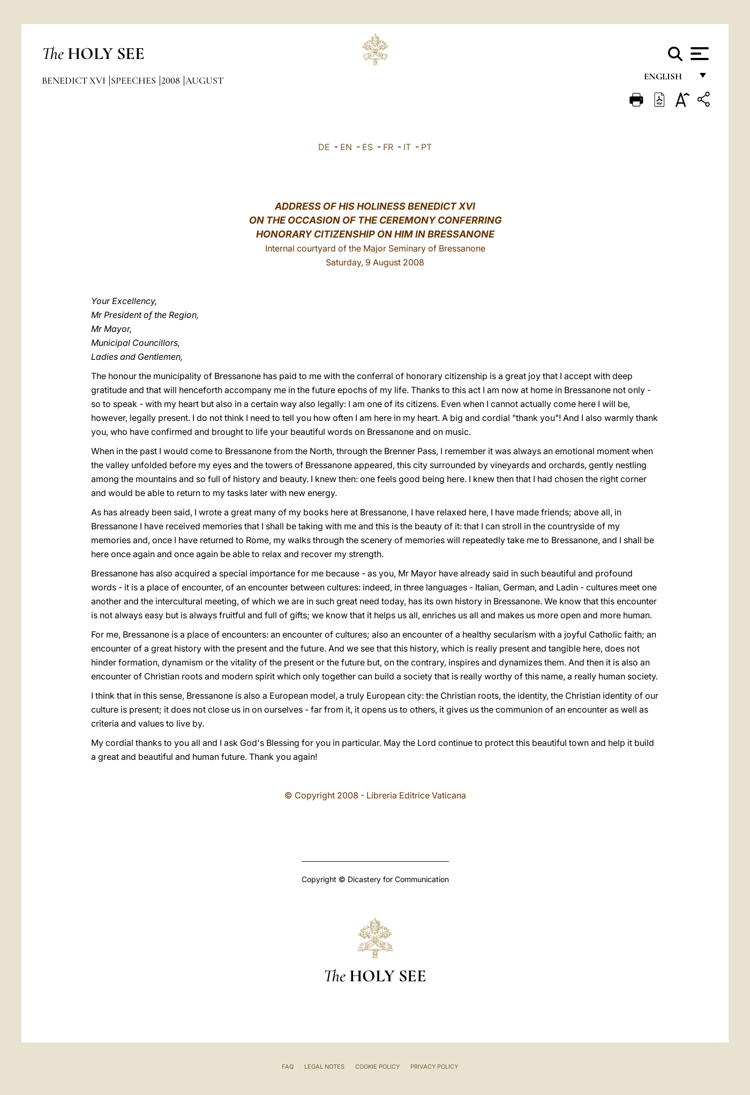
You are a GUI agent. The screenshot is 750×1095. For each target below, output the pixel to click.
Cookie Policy (377, 1066)
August (204, 80)
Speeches (134, 80)
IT (407, 147)
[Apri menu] (698, 54)
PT (426, 147)
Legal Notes (324, 1066)
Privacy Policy (434, 1066)
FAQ (288, 1066)
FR (388, 147)
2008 (171, 80)
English (668, 79)
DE (324, 147)
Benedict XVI (75, 80)
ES (367, 147)
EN (346, 147)
